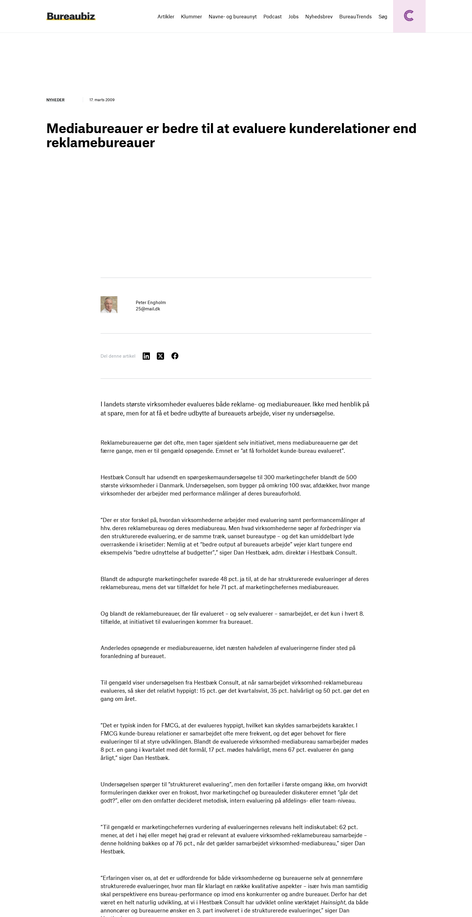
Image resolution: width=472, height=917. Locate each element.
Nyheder (55, 99)
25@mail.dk (148, 308)
